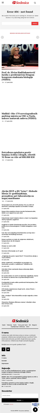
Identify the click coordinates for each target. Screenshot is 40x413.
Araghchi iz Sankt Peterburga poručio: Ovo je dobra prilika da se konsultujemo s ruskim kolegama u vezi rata (19, 226)
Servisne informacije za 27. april (12, 251)
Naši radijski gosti (7, 374)
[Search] (34, 23)
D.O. (3, 160)
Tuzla (3, 380)
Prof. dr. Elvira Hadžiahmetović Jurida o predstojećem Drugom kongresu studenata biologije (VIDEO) (18, 76)
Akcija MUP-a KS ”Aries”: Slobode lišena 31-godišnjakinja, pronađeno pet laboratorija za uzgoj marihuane (19, 195)
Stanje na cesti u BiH (9, 246)
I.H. (3, 121)
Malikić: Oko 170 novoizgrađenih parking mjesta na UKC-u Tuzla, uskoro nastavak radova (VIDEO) (19, 116)
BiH (2, 386)
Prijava (20, 400)
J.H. (3, 82)
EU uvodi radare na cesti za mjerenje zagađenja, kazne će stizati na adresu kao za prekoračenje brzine (20, 276)
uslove (11, 404)
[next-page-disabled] (37, 37)
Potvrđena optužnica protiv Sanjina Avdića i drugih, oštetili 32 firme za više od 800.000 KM (18, 154)
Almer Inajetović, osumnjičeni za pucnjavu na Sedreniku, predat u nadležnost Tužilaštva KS (17, 263)
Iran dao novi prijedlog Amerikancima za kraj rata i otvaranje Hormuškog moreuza (18, 233)
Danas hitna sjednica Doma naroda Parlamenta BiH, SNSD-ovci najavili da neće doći (19, 212)
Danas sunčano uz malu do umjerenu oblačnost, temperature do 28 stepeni (18, 240)
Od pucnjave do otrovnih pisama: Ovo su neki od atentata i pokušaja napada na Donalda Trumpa (18, 205)
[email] (20, 395)
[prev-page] (2, 37)
